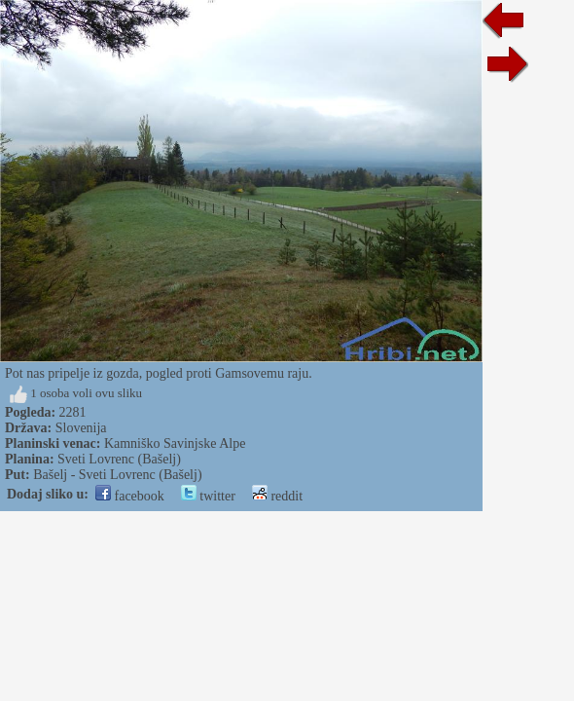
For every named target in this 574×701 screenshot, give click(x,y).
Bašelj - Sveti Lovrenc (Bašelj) (117, 474)
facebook (129, 496)
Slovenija (81, 428)
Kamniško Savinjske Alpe (174, 443)
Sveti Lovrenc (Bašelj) (119, 459)
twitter (208, 496)
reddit (277, 496)
